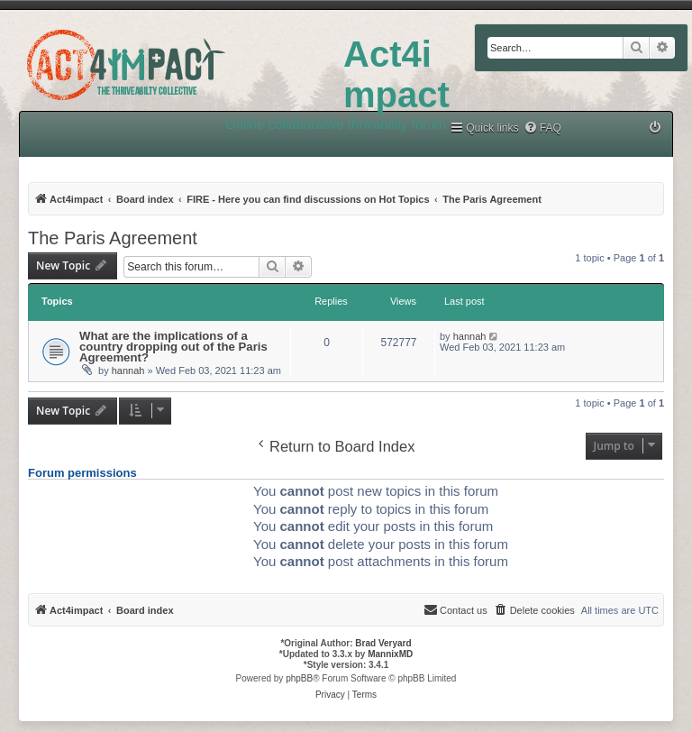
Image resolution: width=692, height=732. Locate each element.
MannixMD (390, 654)
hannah (128, 370)
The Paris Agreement (112, 238)
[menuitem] (542, 128)
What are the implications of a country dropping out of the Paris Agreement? (173, 346)
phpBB (299, 678)
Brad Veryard (383, 643)
